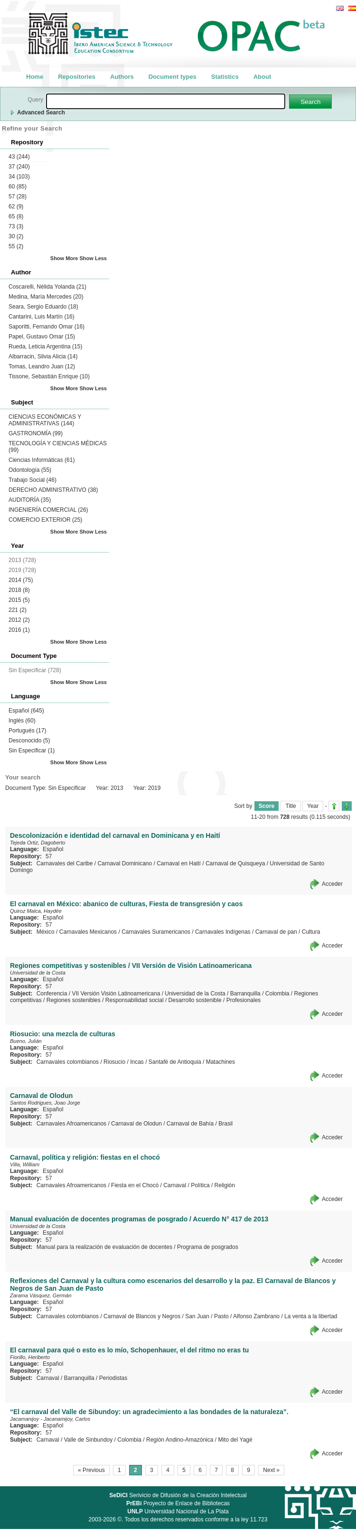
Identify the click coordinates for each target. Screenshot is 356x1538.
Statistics (225, 76)
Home (34, 76)
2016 (19, 630)
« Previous (91, 1470)
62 (16, 206)
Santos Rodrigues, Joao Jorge (45, 1103)
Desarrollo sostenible (195, 1000)
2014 (21, 580)
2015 (19, 600)
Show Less (93, 258)
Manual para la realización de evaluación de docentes (104, 1247)
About (262, 76)
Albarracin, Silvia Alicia (43, 356)
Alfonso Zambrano (256, 1316)
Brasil (225, 1123)
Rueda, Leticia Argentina (45, 346)
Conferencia (52, 993)
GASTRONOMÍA (36, 433)
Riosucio (114, 1062)
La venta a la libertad (310, 1316)
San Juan (197, 1316)
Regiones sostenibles (74, 1000)
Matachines (220, 1062)
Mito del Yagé (235, 1439)
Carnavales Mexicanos (88, 931)
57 (18, 196)
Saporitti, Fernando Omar (46, 326)
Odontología (30, 470)
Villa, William (24, 1164)
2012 (19, 620)
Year (313, 806)
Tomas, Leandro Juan (42, 366)
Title (290, 806)
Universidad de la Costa (38, 972)
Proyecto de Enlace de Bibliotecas (178, 1503)
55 (16, 246)
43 (19, 156)
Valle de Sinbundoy (88, 1439)
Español (26, 710)
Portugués (27, 730)
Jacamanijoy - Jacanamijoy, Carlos (50, 1419)
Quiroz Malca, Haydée (36, 911)
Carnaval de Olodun (136, 1123)
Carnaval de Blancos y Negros (141, 1316)
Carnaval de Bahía (190, 1123)
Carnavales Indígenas (223, 931)
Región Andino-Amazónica (179, 1439)
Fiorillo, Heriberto (30, 1357)
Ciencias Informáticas (42, 460)
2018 (19, 590)
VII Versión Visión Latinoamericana (116, 993)
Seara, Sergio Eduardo (43, 306)
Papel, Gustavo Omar (42, 336)
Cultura (311, 931)
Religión (225, 1185)
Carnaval (174, 1185)
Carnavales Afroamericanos (71, 1123)
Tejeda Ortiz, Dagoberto (37, 842)
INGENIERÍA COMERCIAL (48, 509)
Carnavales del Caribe (65, 863)
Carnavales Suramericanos (156, 931)
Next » (271, 1470)
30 (16, 236)
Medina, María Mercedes (46, 296)
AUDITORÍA (30, 500)
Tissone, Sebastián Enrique (49, 376)
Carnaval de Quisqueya (235, 863)
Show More (64, 258)
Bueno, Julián (26, 1041)
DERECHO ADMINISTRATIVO (53, 490)
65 (16, 216)
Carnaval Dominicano (124, 863)
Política (200, 1185)
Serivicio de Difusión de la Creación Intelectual (178, 1495)
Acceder (332, 884)
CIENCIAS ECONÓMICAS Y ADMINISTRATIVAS (45, 420)
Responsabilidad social (134, 1000)
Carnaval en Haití (179, 863)
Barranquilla (245, 993)
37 (19, 166)
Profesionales (243, 1000)
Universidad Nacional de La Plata (177, 1511)
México (46, 931)
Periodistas (113, 1378)
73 (16, 226)
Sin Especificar (32, 750)
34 (19, 176)
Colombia (277, 993)
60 (18, 186)
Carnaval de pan (276, 931)
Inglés (22, 720)
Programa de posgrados (207, 1247)
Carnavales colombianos (68, 1062)
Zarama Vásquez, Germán (41, 1295)
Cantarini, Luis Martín (42, 316)
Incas (137, 1062)
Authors (122, 76)
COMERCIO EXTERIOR (45, 519)
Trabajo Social (32, 480)
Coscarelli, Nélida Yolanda (47, 286)
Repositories (76, 76)
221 (18, 610)
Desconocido (29, 740)
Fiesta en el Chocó (135, 1185)
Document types (173, 76)
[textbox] (165, 101)
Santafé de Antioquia (175, 1062)
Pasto (221, 1316)
